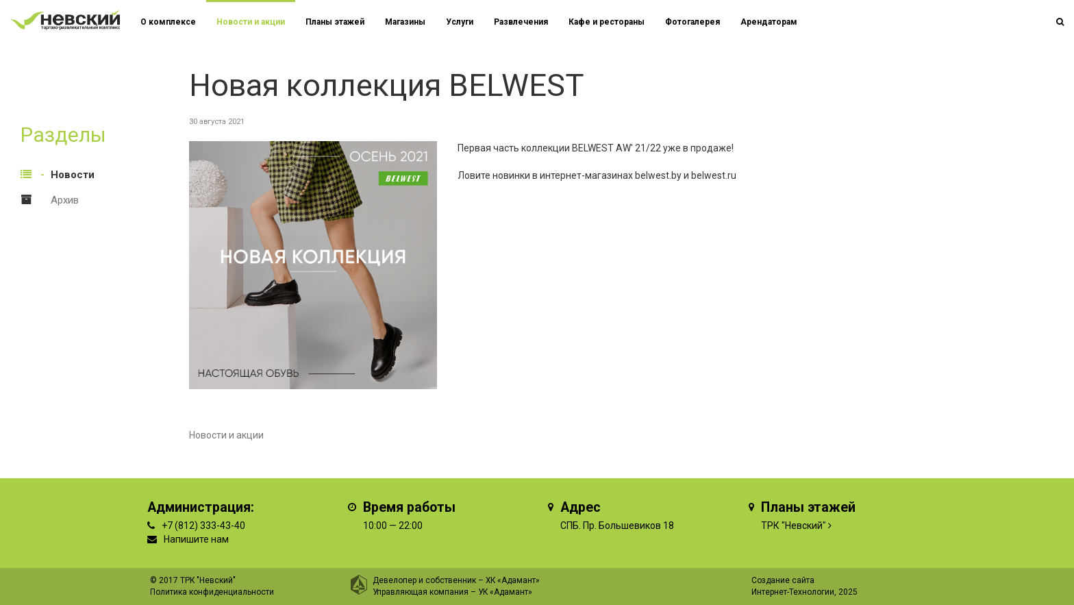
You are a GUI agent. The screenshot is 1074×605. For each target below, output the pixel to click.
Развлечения (521, 22)
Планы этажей (334, 22)
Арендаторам (768, 22)
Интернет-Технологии (792, 592)
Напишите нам (196, 539)
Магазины (405, 22)
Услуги (459, 22)
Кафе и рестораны (607, 22)
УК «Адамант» (505, 592)
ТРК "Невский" (793, 525)
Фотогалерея (692, 22)
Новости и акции (250, 22)
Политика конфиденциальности (212, 592)
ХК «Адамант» (513, 580)
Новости (73, 175)
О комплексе (168, 22)
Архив (65, 200)
